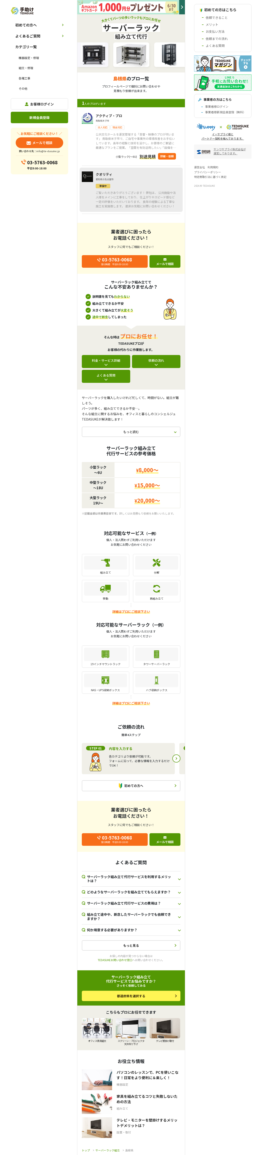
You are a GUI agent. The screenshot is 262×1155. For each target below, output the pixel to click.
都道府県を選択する (131, 996)
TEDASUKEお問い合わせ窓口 (115, 960)
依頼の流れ (156, 360)
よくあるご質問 (27, 36)
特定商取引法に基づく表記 (210, 177)
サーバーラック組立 (107, 1150)
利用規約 (213, 167)
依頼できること (217, 17)
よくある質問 (106, 375)
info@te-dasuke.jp (48, 151)
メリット (212, 24)
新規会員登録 (39, 117)
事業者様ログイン (216, 106)
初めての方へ (26, 25)
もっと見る (131, 945)
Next (176, 758)
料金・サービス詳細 (106, 360)
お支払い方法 (215, 31)
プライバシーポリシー (207, 172)
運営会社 (199, 167)
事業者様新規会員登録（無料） (225, 112)
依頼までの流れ (217, 38)
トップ (86, 1150)
